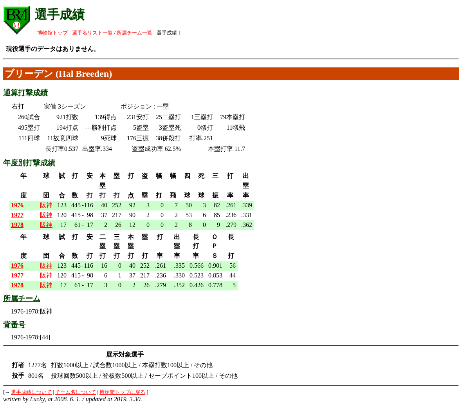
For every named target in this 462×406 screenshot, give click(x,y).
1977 (17, 215)
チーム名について (75, 392)
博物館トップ (52, 33)
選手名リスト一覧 (92, 33)
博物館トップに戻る (122, 392)
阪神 (46, 205)
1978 (17, 224)
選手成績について (31, 392)
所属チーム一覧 (134, 33)
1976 (17, 205)
